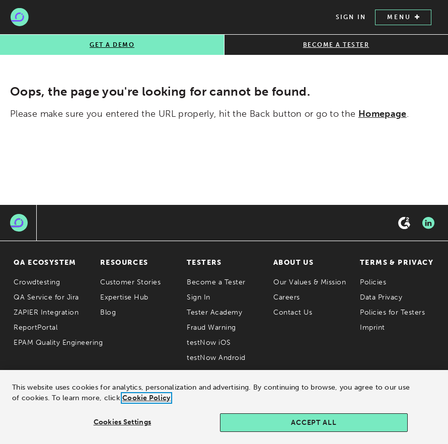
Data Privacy (381, 297)
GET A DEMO (112, 44)
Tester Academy (214, 312)
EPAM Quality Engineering (58, 342)
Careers (286, 297)
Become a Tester (216, 282)
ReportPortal (35, 327)
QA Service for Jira (46, 297)
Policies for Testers (392, 312)
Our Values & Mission (309, 282)
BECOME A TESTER (336, 44)
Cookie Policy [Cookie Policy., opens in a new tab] (146, 401)
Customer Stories (130, 282)
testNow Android (216, 357)
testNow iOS (209, 342)
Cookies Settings (122, 425)
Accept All (313, 426)
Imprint (372, 327)
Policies (373, 282)
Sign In (198, 297)
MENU (403, 17)
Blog (108, 312)
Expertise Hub (124, 297)
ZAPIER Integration (46, 312)
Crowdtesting (37, 282)
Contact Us (292, 312)
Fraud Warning (211, 327)
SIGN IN (351, 17)
